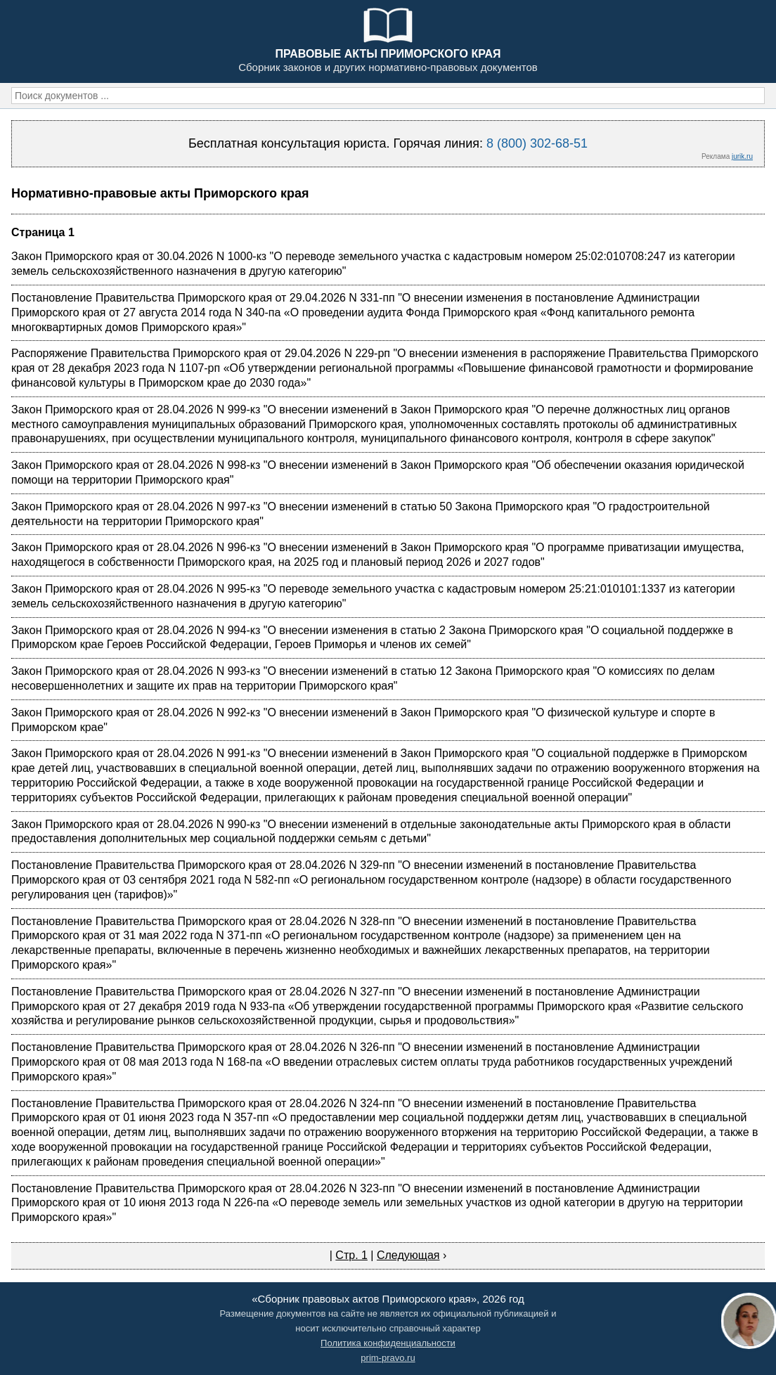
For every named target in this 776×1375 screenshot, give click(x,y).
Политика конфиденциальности (388, 1343)
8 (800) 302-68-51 (537, 143)
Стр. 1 (351, 1255)
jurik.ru (742, 156)
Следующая (408, 1255)
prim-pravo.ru (388, 1358)
